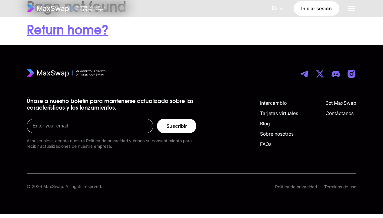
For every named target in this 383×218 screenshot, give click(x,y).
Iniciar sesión (316, 8)
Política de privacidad (296, 186)
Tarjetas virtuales (279, 113)
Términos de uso (340, 186)
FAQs (265, 144)
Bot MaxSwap (340, 103)
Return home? (67, 31)
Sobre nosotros (277, 134)
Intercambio (273, 103)
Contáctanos (339, 113)
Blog (265, 124)
